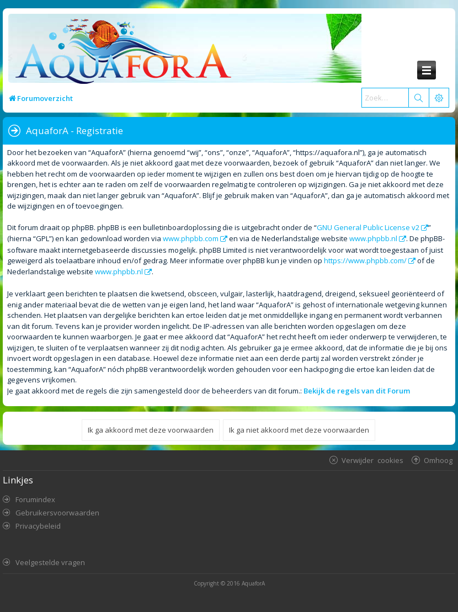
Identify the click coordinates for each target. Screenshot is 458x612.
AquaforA (253, 583)
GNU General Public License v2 (368, 227)
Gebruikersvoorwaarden (57, 513)
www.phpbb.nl (373, 238)
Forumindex (35, 499)
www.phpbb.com (191, 238)
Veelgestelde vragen (50, 562)
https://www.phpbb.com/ (365, 260)
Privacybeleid (38, 526)
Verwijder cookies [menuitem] (372, 460)
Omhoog (438, 460)
